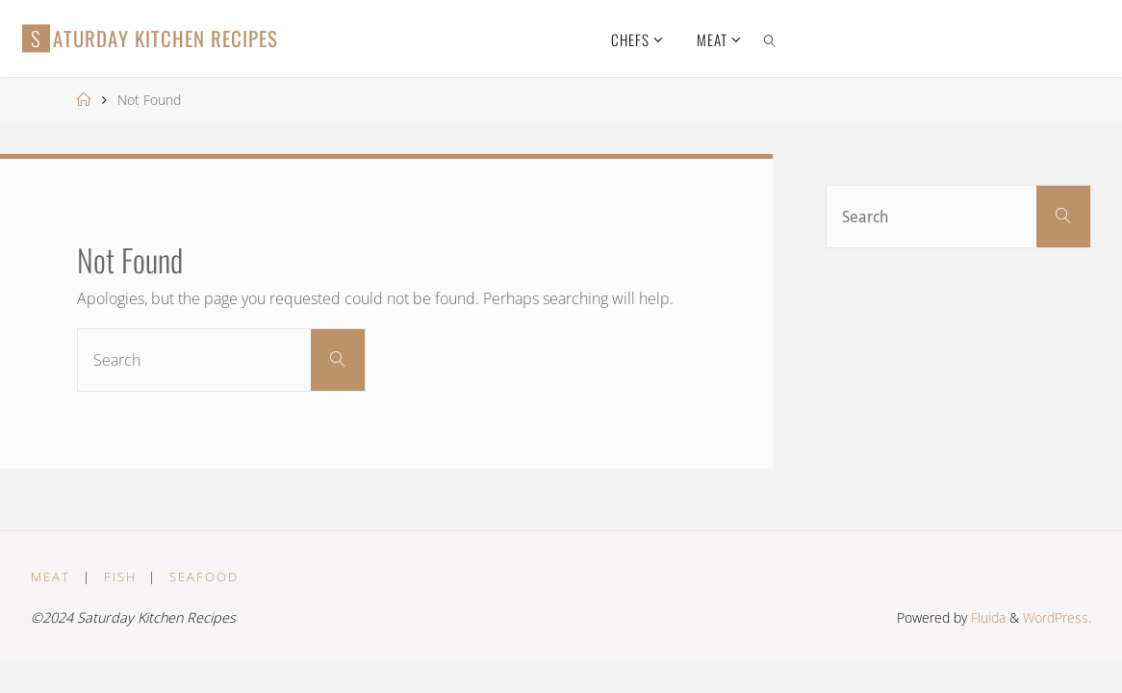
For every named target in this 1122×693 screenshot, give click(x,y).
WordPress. (1057, 617)
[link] (770, 38)
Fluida (986, 617)
